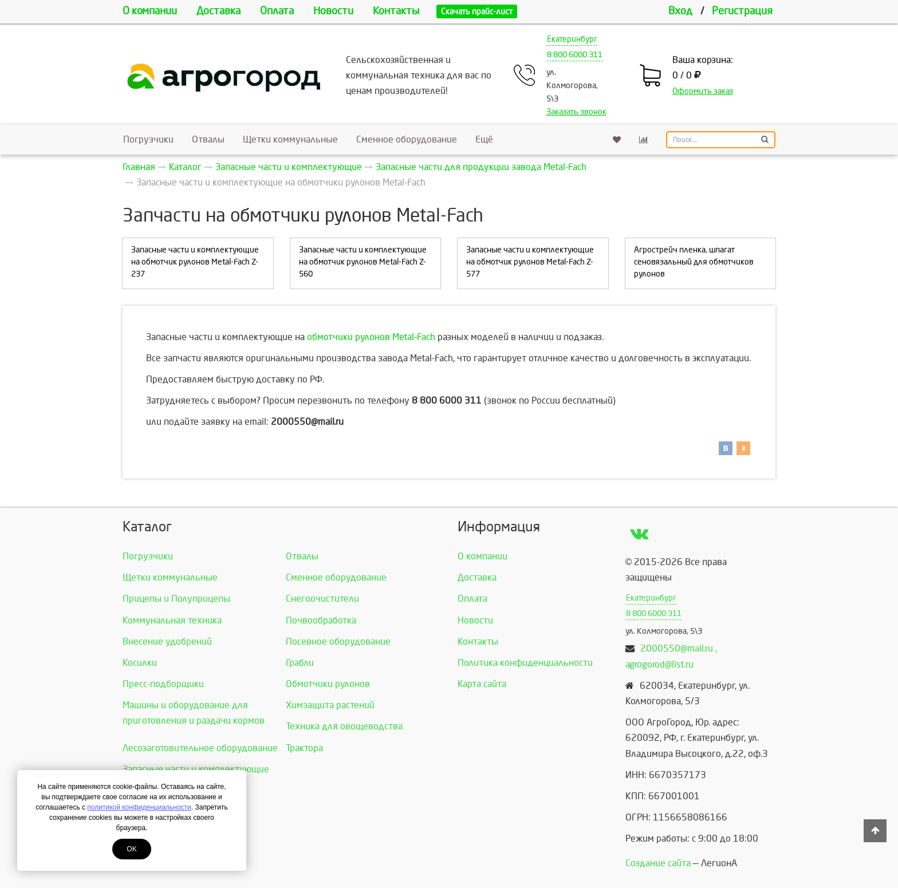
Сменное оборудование (406, 139)
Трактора (304, 748)
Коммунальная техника (172, 620)
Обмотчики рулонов (328, 684)
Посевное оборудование (338, 641)
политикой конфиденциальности (139, 807)
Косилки (140, 663)
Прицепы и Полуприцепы (176, 598)
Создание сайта (658, 863)
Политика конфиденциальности (525, 663)
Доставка (218, 11)
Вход (680, 11)
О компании (150, 11)
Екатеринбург (572, 39)
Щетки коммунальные (290, 139)
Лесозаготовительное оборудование (200, 748)
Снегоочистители (322, 598)
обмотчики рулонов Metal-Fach (371, 337)
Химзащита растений (330, 705)
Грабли (300, 663)
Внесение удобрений (167, 641)
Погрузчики (148, 139)
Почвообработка (321, 620)
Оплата (277, 11)
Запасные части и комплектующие (196, 769)
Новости (333, 11)
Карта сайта (482, 684)
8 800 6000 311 (574, 54)
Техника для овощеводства (344, 726)
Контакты (396, 11)
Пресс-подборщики (163, 684)
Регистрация (742, 11)
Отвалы (208, 139)
